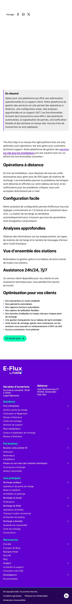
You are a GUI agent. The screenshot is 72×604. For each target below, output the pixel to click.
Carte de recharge (12, 529)
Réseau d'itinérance (12, 417)
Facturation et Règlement (15, 413)
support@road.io (11, 395)
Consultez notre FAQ (13, 570)
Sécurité (7, 555)
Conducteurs (9, 532)
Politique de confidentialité (36, 596)
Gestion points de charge (15, 410)
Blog (5, 559)
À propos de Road (11, 548)
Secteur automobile (12, 471)
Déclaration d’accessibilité (14, 600)
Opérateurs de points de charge (18, 486)
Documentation (10, 578)
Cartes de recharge (12, 421)
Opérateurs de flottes (13, 509)
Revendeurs (9, 455)
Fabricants (8, 451)
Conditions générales (12, 596)
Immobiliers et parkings (14, 493)
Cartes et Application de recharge (19, 432)
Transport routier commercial (17, 513)
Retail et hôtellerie (11, 490)
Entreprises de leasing (14, 517)
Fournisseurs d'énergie (14, 467)
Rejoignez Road (10, 551)
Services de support (13, 424)
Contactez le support (13, 567)
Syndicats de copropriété (15, 525)
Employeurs (8, 501)
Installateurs (9, 459)
